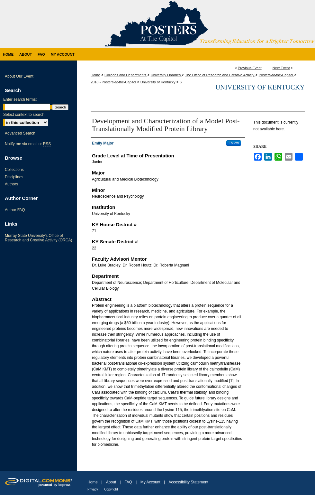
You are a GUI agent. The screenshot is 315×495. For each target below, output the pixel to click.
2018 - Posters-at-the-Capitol (114, 82)
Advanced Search (20, 133)
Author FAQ (15, 210)
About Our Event (19, 76)
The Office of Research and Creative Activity (220, 75)
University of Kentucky (158, 82)
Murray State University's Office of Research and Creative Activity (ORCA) (38, 237)
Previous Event (250, 68)
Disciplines (14, 177)
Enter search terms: (20, 99)
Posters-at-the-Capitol (276, 75)
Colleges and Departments (125, 75)
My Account (150, 482)
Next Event (281, 68)
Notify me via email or (28, 144)
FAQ (128, 482)
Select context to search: (24, 114)
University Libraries (166, 75)
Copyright (111, 489)
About (111, 482)
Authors (11, 184)
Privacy (92, 489)
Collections (14, 169)
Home (95, 75)
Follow (234, 143)
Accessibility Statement (188, 482)
